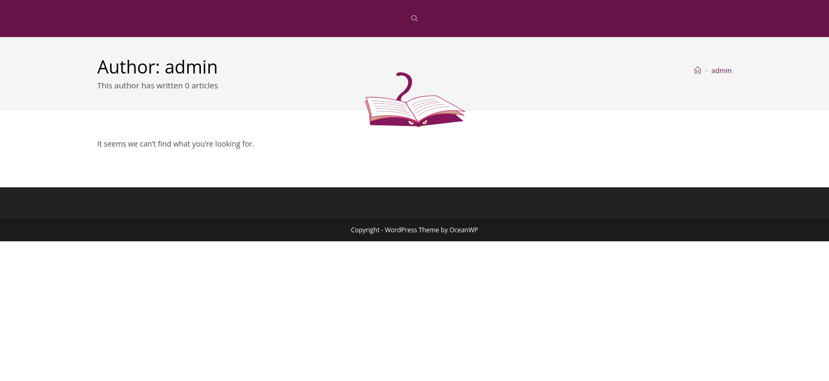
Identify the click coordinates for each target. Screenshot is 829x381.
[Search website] (414, 19)
